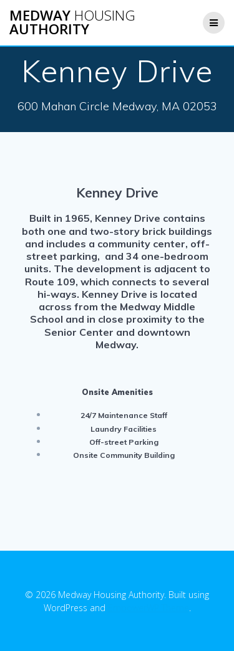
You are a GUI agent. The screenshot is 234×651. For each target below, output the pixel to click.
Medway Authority (72, 23)
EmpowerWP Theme (148, 608)
